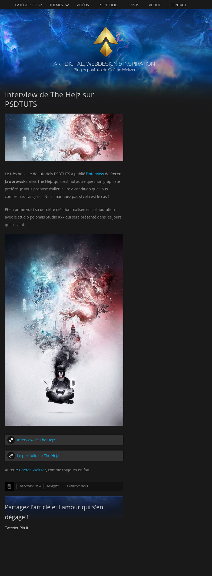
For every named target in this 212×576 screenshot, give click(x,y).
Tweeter (11, 528)
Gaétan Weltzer (32, 469)
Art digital (53, 486)
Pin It (23, 528)
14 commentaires (76, 486)
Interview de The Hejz (36, 439)
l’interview (95, 173)
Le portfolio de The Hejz (38, 455)
